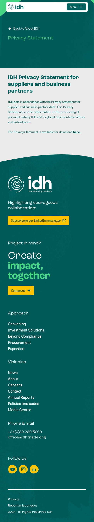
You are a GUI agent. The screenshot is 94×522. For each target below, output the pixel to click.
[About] (13, 379)
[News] (13, 373)
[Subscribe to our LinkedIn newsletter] (38, 220)
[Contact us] (21, 290)
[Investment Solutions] (26, 330)
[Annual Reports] (21, 397)
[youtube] (12, 469)
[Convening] (17, 324)
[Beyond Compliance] (24, 336)
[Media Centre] (19, 410)
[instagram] (23, 469)
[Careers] (15, 385)
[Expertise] (16, 349)
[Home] (30, 184)
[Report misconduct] (22, 506)
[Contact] (14, 391)
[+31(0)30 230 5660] (25, 432)
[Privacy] (13, 499)
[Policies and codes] (23, 404)
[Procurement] (19, 342)
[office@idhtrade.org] (27, 437)
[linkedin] (34, 469)
